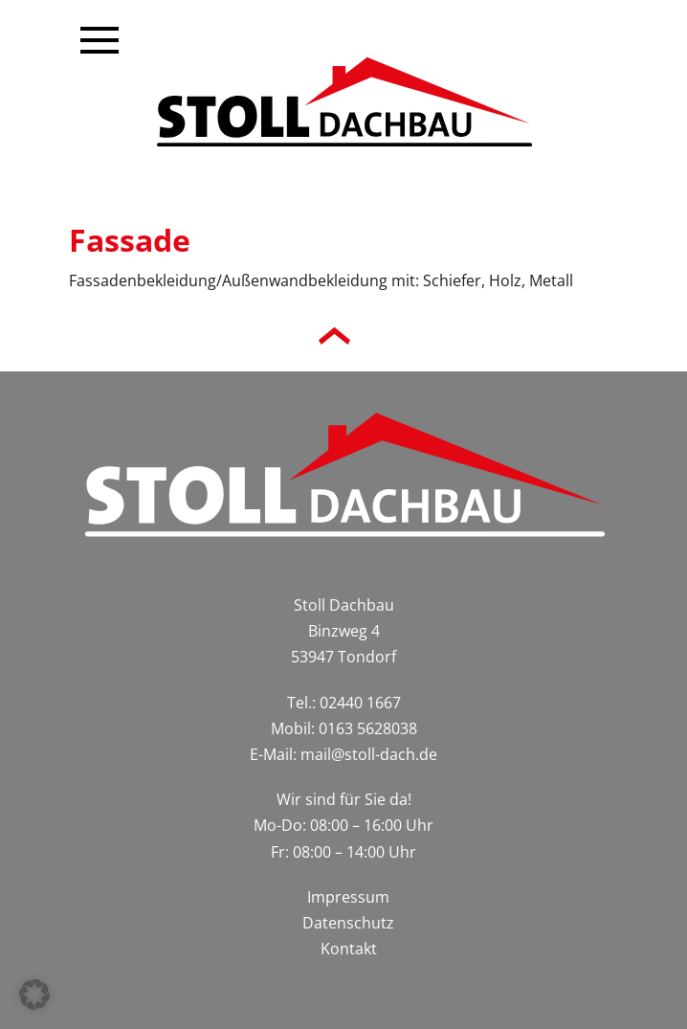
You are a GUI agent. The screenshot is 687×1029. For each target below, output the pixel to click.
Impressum (348, 896)
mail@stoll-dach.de (368, 754)
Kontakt (349, 948)
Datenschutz (348, 922)
